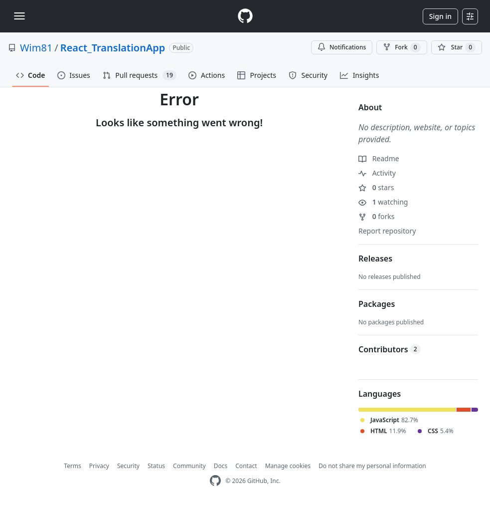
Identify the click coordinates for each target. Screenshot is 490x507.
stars (376, 187)
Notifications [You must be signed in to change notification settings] (342, 47)
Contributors (389, 349)
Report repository (387, 231)
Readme (378, 158)
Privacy (99, 466)
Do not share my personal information (372, 466)
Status (156, 466)
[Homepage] (245, 16)
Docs (221, 466)
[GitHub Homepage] (215, 481)
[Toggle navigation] (19, 15)
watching (383, 202)
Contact (246, 466)
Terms (72, 466)
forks (376, 216)
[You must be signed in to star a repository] (456, 47)
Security (128, 466)
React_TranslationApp (112, 47)
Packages (376, 303)
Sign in (440, 16)
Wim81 (36, 47)
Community (189, 466)
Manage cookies (288, 466)
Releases (375, 258)
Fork (401, 47)
